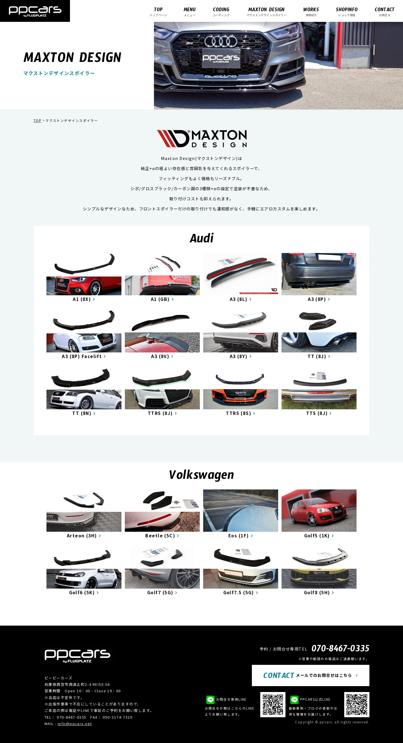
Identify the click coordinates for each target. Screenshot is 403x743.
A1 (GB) (160, 299)
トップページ (158, 11)
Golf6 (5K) (82, 592)
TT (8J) (317, 356)
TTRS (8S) (238, 413)
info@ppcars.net (75, 723)
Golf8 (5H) (317, 592)
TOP (37, 120)
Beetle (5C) (160, 535)
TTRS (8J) (160, 413)
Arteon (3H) (82, 535)
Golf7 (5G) (160, 592)
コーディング (221, 11)
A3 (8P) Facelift (82, 356)
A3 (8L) (239, 299)
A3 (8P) (317, 299)
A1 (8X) (82, 299)
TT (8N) (82, 413)
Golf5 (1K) (317, 535)
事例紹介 (311, 11)
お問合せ (385, 11)
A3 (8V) (160, 356)
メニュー (190, 11)
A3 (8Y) (239, 356)
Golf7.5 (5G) (238, 592)
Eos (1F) (238, 535)
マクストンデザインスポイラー (267, 11)
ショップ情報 (347, 11)
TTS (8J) (317, 413)
